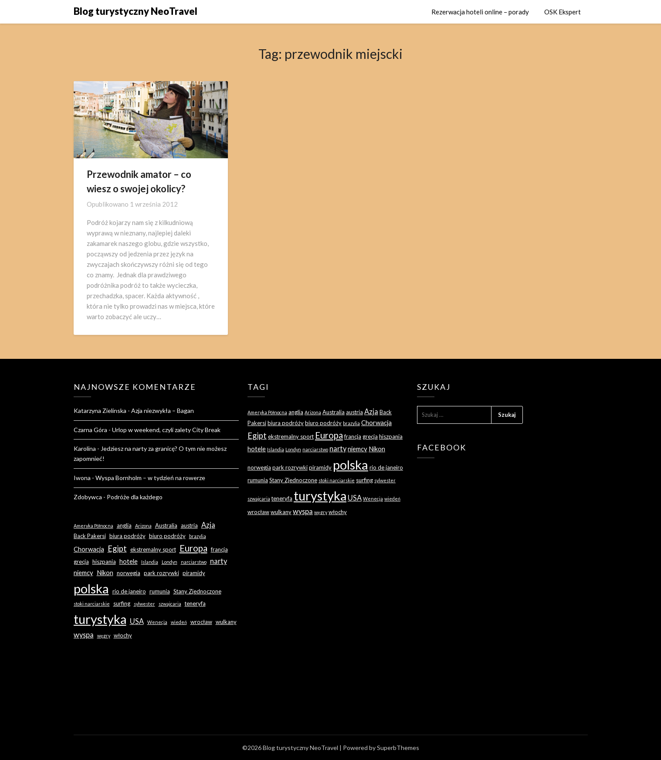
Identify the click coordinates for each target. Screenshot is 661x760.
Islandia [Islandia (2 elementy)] (149, 562)
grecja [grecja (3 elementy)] (81, 561)
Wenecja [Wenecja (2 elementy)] (157, 622)
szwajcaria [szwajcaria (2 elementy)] (170, 604)
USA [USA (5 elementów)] (137, 621)
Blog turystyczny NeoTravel (135, 11)
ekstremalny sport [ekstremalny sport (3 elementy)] (153, 549)
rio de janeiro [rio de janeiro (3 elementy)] (129, 591)
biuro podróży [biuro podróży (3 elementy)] (167, 535)
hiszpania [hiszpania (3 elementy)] (104, 561)
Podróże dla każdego (135, 497)
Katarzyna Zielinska (100, 410)
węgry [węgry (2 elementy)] (103, 635)
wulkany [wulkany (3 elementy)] (226, 621)
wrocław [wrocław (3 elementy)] (201, 621)
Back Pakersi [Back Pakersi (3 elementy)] (90, 535)
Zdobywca (88, 497)
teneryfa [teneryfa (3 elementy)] (195, 603)
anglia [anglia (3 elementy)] (124, 525)
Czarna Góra (90, 429)
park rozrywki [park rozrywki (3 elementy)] (161, 572)
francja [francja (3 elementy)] (219, 549)
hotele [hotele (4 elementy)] (128, 561)
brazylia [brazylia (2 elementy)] (197, 536)
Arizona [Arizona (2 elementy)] (143, 525)
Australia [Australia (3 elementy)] (166, 525)
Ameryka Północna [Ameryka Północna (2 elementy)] (93, 525)
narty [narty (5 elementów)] (218, 561)
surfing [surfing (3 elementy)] (121, 603)
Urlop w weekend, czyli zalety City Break (166, 429)
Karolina (85, 448)
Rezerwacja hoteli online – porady (480, 12)
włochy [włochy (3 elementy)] (123, 635)
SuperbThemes (398, 747)
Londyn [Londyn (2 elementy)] (169, 562)
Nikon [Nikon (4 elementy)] (105, 572)
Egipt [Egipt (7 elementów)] (117, 548)
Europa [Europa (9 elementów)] (193, 548)
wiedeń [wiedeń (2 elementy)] (179, 622)
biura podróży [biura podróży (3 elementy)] (127, 535)
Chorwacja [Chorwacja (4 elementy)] (89, 549)
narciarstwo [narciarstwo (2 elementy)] (194, 562)
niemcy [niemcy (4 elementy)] (83, 572)
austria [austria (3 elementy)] (189, 525)
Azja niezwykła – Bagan (162, 410)
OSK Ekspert (562, 12)
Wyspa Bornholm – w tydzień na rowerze (150, 477)
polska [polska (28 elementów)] (91, 588)
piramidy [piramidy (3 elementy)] (194, 572)
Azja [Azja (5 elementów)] (208, 525)
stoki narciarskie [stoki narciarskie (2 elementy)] (92, 604)
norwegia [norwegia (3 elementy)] (128, 572)
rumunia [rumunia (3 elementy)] (159, 591)
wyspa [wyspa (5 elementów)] (84, 634)
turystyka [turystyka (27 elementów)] (100, 619)
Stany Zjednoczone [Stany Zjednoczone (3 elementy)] (197, 591)
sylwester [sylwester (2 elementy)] (144, 604)
